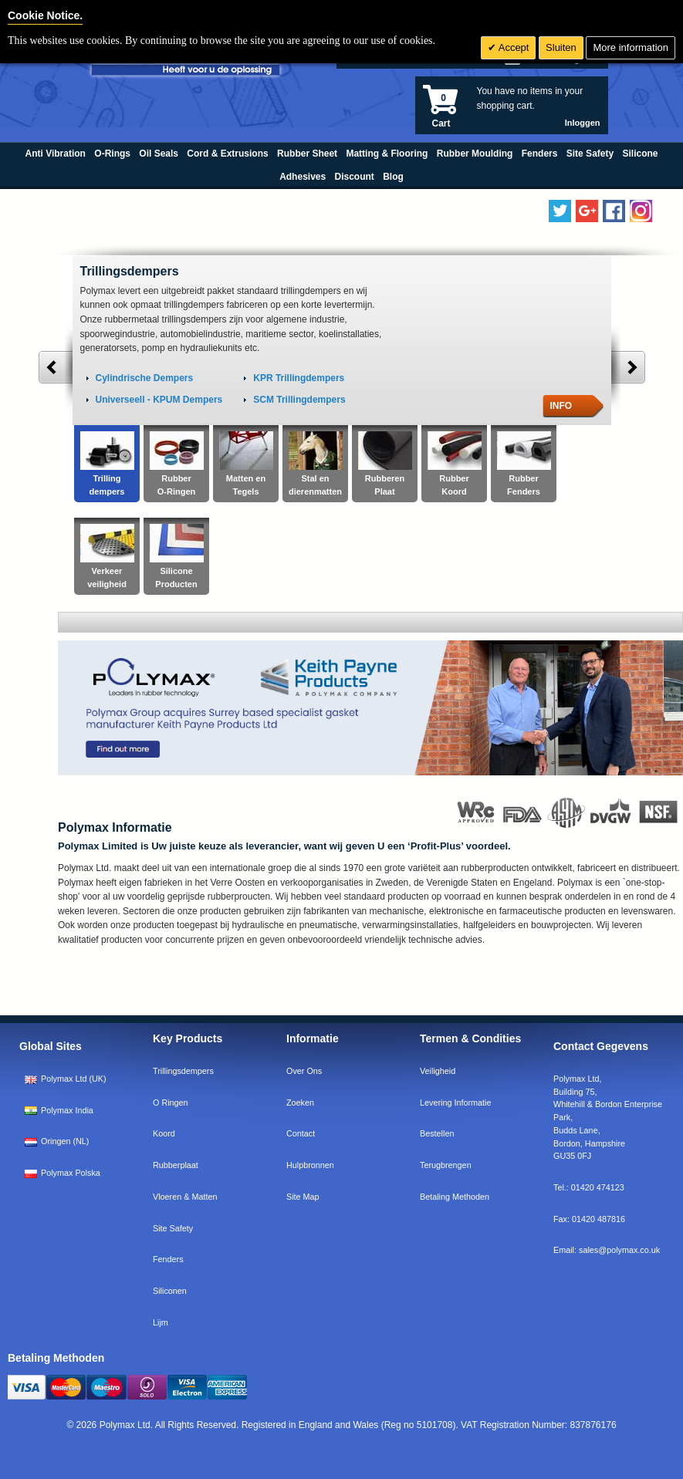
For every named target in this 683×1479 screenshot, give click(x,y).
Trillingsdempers (183, 1070)
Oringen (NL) (57, 1141)
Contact (300, 1133)
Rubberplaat (175, 1165)
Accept (512, 47)
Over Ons (304, 1070)
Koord (164, 1133)
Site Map (303, 1196)
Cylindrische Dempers (145, 378)
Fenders (168, 1259)
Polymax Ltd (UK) (66, 1078)
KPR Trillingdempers (298, 378)
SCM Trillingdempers (299, 399)
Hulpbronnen (310, 1165)
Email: (606, 1249)
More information (630, 47)
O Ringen (170, 1102)
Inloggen (582, 122)
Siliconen (170, 1290)
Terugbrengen (446, 1165)
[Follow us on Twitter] (560, 211)
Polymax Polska (62, 1172)
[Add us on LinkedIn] (587, 211)
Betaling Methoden (454, 1196)
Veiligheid (437, 1070)
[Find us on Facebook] (614, 211)
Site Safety (173, 1228)
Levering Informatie (455, 1102)
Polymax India (59, 1110)
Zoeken (300, 1102)
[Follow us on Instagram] (641, 211)
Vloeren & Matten (185, 1196)
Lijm (160, 1322)
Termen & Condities (470, 1038)
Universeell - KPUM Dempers (159, 399)
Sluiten (561, 47)
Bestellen (437, 1133)
